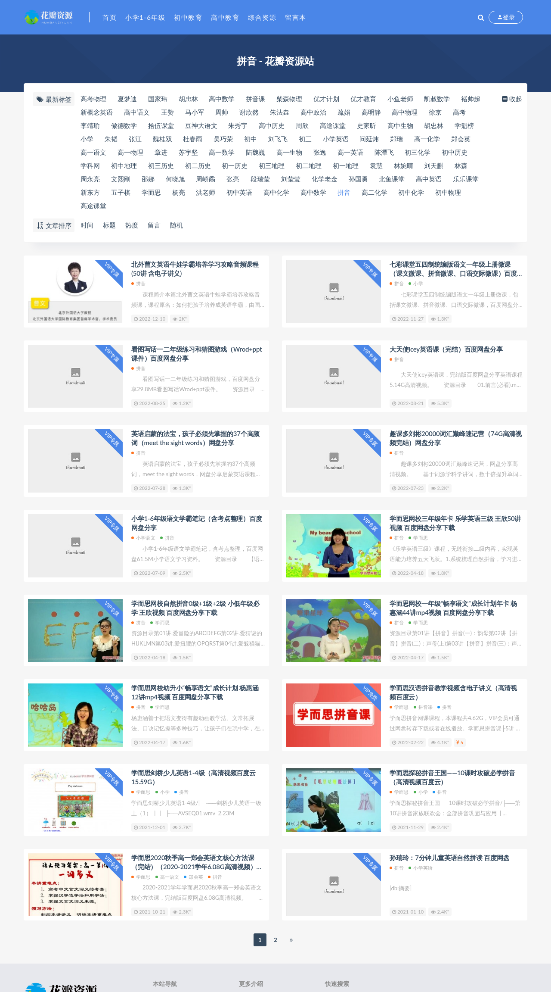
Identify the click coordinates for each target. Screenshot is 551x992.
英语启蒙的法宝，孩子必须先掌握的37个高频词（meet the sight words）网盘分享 (195, 438)
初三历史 (161, 165)
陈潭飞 (384, 152)
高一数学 (222, 152)
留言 (154, 225)
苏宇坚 (188, 152)
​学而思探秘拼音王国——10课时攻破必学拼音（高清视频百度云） (452, 777)
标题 (109, 225)
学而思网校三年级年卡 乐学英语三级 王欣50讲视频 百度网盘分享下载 (455, 523)
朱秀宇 (238, 125)
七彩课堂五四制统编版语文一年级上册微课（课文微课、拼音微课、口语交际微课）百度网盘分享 (453, 269)
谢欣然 (249, 112)
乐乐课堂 (466, 179)
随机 (176, 225)
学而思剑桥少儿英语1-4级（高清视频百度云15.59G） (193, 777)
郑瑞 (396, 139)
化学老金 (324, 179)
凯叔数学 (437, 99)
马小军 (194, 112)
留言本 (295, 17)
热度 (131, 225)
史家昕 (366, 125)
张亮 (232, 179)
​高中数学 (222, 99)
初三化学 (417, 152)
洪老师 (205, 192)
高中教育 (225, 17)
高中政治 (313, 112)
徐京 (435, 112)
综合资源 (262, 17)
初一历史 (235, 165)
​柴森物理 (289, 99)
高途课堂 (93, 205)
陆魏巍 (255, 152)
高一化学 (427, 139)
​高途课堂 (333, 125)
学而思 (151, 192)
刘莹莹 (290, 179)
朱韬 (111, 139)
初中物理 (448, 192)
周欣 (302, 125)
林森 (461, 165)
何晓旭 (175, 179)
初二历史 (198, 165)
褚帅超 (470, 99)
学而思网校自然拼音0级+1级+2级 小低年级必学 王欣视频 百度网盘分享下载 (195, 607)
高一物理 (130, 152)
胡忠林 (433, 125)
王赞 (167, 112)
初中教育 (188, 17)
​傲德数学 (124, 125)
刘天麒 (433, 165)
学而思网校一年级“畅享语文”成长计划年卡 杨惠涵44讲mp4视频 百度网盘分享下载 (453, 607)
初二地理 (309, 165)
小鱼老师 (400, 99)
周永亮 (90, 179)
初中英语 (239, 192)
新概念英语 (96, 112)
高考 (459, 112)
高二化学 (374, 192)
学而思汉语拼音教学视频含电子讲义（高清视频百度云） (453, 692)
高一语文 (93, 152)
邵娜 (148, 179)
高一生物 (289, 152)
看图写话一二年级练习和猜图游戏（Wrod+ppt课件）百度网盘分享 (196, 353)
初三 (305, 139)
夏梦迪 (127, 99)
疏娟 (343, 112)
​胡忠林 (188, 99)
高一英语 (350, 152)
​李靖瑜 (90, 125)
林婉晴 (403, 165)
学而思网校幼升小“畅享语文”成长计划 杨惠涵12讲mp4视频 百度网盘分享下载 (195, 692)
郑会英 (461, 139)
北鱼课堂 (392, 179)
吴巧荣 (223, 139)
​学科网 (90, 165)
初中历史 (454, 152)
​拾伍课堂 (161, 125)
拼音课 (255, 99)
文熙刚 (120, 179)
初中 (250, 139)
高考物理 (93, 99)
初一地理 (346, 165)
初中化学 (411, 192)
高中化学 (276, 192)
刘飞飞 (278, 139)
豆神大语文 (201, 125)
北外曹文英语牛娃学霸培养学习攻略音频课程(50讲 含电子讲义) (195, 268)
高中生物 (400, 125)
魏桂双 (162, 139)
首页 (109, 17)
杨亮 (178, 192)
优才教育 (363, 99)
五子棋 (120, 192)
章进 (161, 152)
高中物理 (405, 112)
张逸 (319, 152)
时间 (86, 225)
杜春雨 (192, 139)
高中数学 (313, 192)
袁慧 (376, 165)
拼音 (343, 192)
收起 (511, 99)
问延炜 (369, 139)
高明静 (371, 112)
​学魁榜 (464, 125)
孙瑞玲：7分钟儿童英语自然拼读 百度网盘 (449, 857)
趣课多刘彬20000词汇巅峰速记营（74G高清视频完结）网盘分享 (456, 438)
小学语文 (143, 537)
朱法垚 (279, 112)
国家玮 (157, 99)
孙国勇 (358, 179)
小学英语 (336, 139)
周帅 (221, 112)
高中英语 (429, 179)
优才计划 (326, 99)
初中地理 (124, 165)
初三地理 (272, 165)
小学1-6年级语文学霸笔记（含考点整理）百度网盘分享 (196, 523)
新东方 (90, 192)
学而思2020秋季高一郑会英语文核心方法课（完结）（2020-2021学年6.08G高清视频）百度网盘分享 (197, 862)
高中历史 (272, 125)
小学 (86, 139)
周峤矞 (205, 179)
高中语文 (137, 112)
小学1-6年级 (145, 17)
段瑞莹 (260, 179)
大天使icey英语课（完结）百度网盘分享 (446, 349)
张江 (135, 139)
